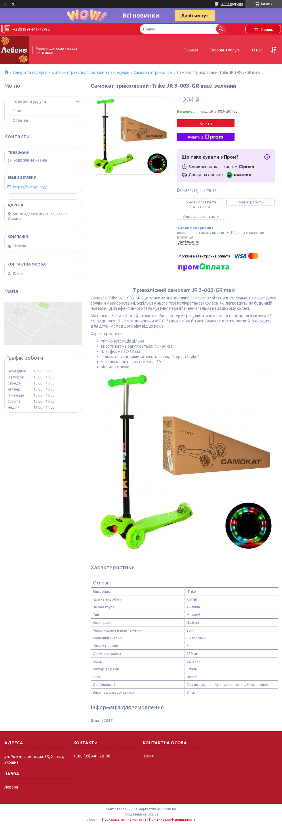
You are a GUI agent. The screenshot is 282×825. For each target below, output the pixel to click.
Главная (191, 50)
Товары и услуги (225, 50)
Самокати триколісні (153, 72)
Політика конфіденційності (172, 819)
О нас (257, 50)
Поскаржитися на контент (124, 819)
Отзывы (20, 120)
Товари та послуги (29, 72)
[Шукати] (221, 29)
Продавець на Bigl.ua (141, 814)
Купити (206, 123)
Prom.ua (169, 809)
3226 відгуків (232, 4)
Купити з (205, 137)
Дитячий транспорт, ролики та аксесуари (90, 72)
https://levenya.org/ (30, 187)
